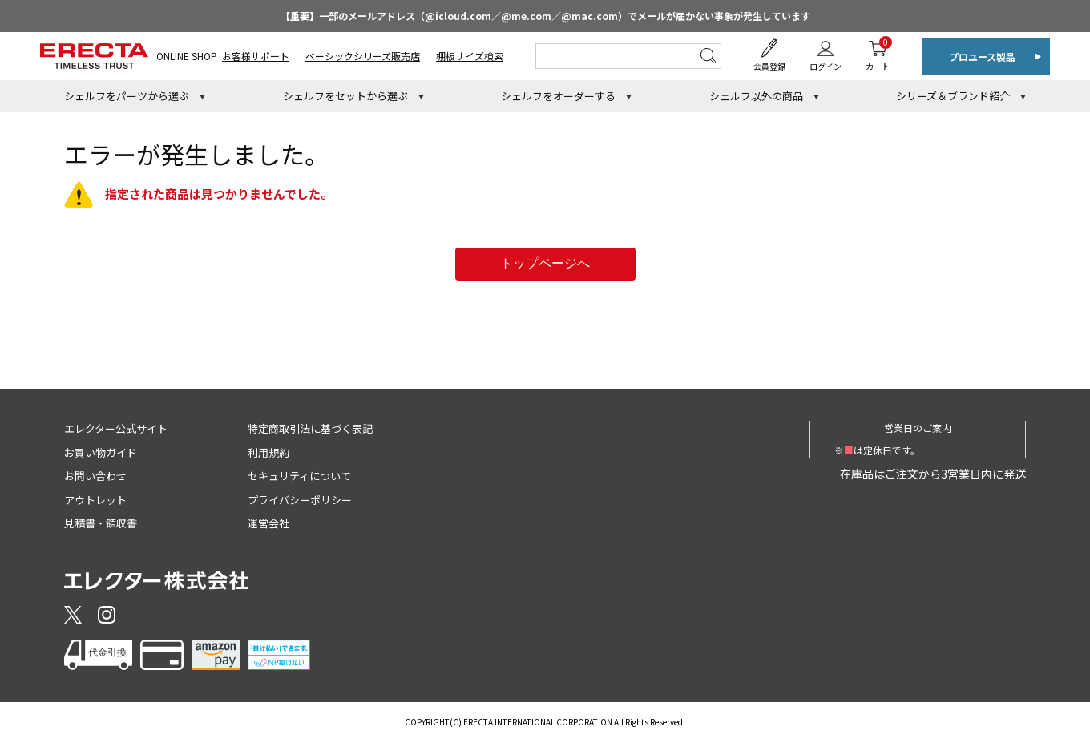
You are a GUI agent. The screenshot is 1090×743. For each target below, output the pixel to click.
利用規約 (268, 452)
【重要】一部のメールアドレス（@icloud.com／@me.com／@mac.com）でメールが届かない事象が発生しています (545, 15)
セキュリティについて (299, 475)
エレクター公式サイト (116, 428)
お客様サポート (255, 56)
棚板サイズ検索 (469, 56)
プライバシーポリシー (300, 499)
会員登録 (769, 66)
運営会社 (268, 523)
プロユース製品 (982, 56)
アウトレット (95, 499)
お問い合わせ (95, 475)
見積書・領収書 (100, 523)
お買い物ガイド (100, 452)
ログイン (825, 66)
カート (878, 54)
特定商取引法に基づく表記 (310, 428)
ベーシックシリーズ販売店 (362, 56)
